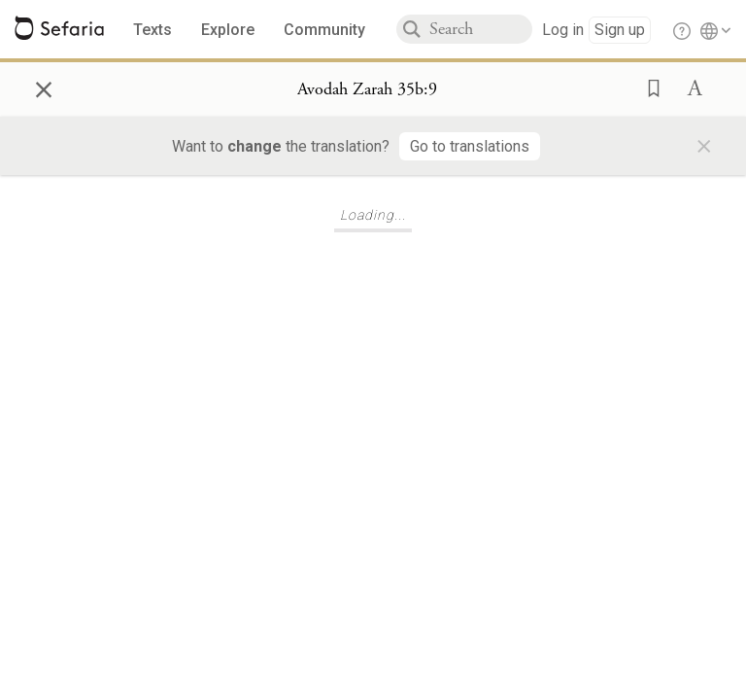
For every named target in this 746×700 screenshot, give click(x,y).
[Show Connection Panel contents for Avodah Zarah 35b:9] (367, 89)
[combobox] (480, 29)
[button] (647, 86)
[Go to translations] (469, 146)
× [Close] (43, 86)
